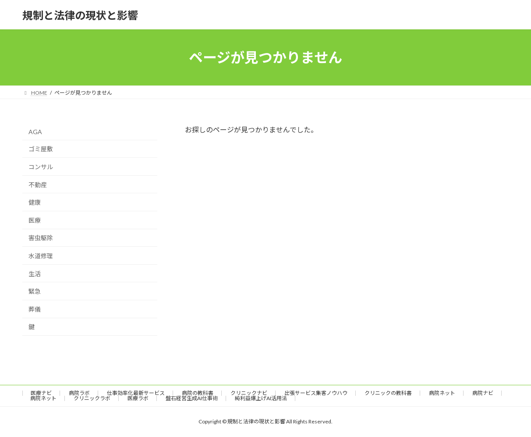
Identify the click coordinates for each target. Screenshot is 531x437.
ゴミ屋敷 (40, 149)
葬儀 (34, 309)
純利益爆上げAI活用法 (261, 398)
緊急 (34, 291)
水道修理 (40, 255)
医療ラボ (138, 398)
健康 (34, 202)
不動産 (37, 184)
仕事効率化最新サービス (136, 393)
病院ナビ (482, 393)
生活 (34, 273)
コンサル (40, 167)
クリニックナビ (248, 393)
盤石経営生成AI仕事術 (192, 398)
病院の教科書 (197, 393)
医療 (34, 220)
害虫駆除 (40, 238)
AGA (35, 131)
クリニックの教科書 (388, 393)
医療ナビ (41, 393)
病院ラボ (79, 393)
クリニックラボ (92, 398)
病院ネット (442, 393)
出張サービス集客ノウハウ (315, 393)
